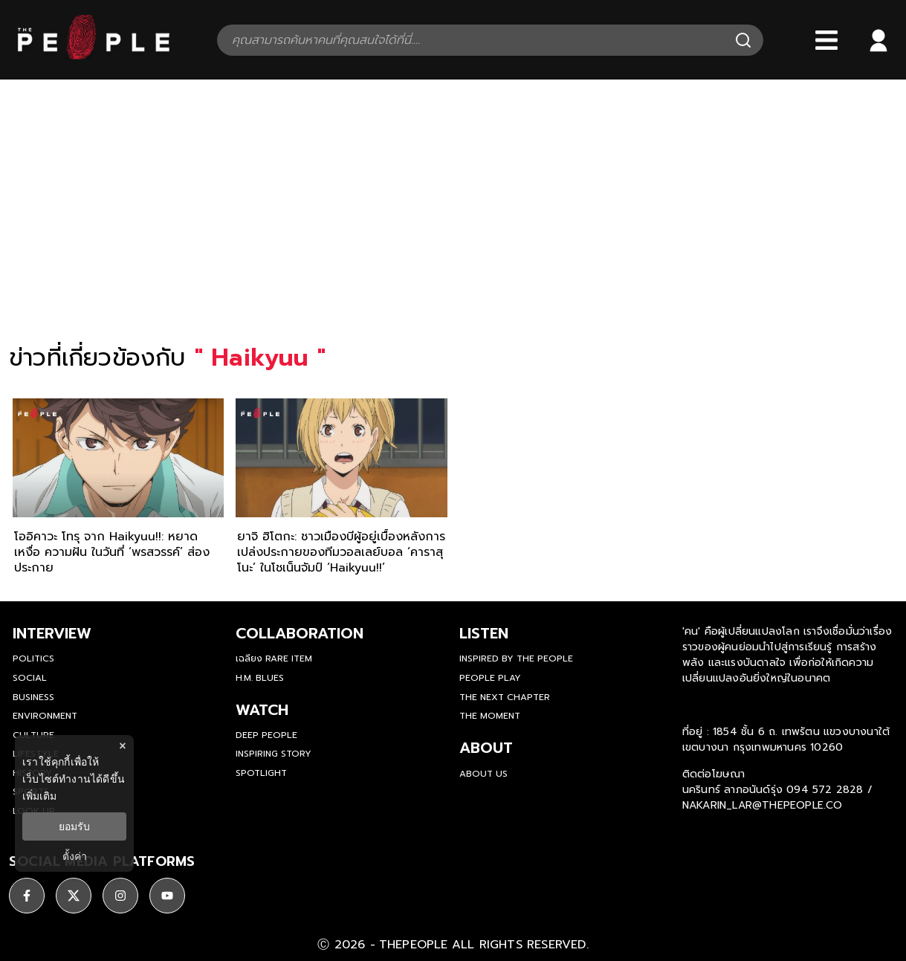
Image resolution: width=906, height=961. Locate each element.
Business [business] (33, 697)
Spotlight (261, 773)
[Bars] (826, 40)
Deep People (266, 735)
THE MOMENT (489, 715)
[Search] (743, 40)
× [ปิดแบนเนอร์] (122, 746)
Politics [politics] (33, 658)
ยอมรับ (74, 826)
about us (483, 773)
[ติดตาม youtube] (167, 895)
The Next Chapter (504, 697)
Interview (52, 633)
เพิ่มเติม (39, 796)
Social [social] (30, 678)
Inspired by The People (516, 658)
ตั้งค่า (74, 856)
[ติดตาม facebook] (27, 895)
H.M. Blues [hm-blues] (260, 678)
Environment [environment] (45, 715)
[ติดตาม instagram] (120, 895)
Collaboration (299, 633)
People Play (490, 678)
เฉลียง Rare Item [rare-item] (274, 658)
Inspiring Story (273, 753)
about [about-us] (486, 748)
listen (483, 633)
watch (262, 710)
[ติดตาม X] (73, 895)
